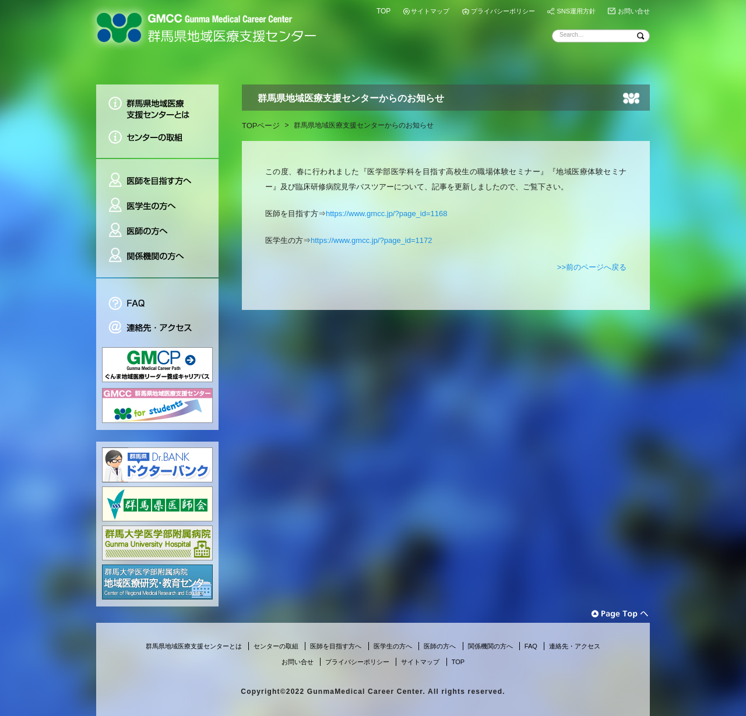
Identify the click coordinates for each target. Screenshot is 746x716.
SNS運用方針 (576, 11)
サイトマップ (430, 11)
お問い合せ (634, 11)
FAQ (157, 296)
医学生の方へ (157, 205)
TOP (383, 11)
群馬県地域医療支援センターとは (157, 104)
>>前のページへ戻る (592, 267)
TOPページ (261, 125)
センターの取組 (157, 141)
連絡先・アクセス (157, 328)
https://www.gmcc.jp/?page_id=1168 (387, 213)
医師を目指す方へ (157, 175)
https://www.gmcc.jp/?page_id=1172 (371, 240)
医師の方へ (157, 231)
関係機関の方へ (157, 260)
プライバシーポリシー (503, 11)
